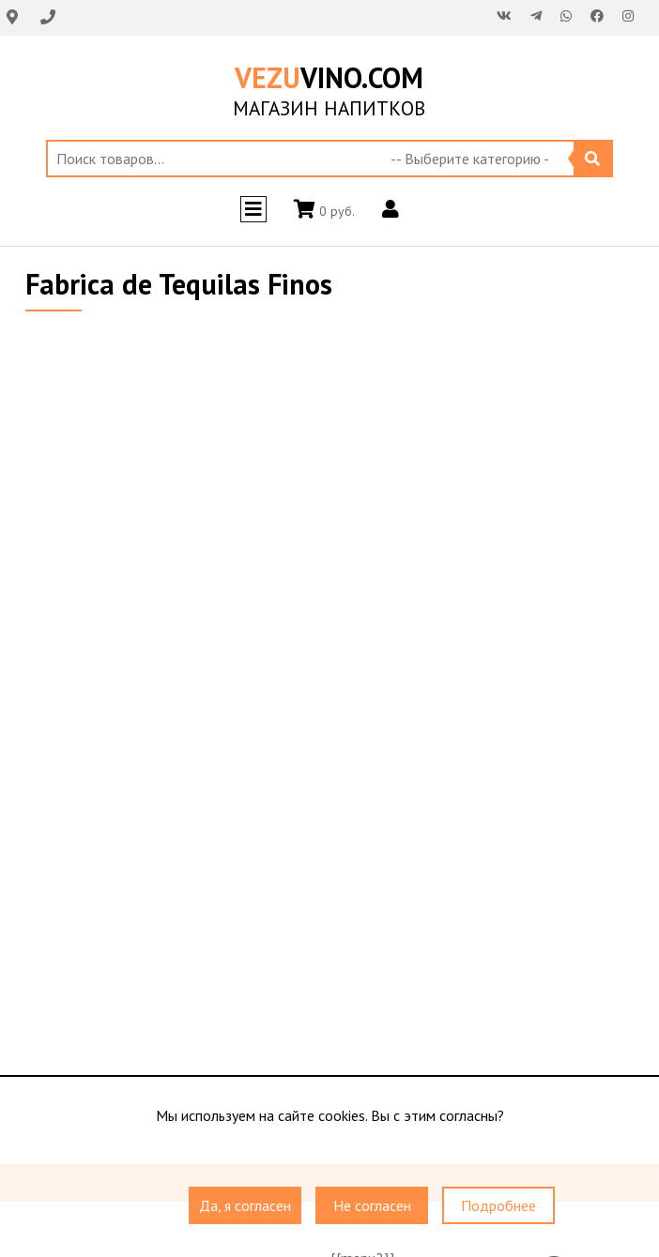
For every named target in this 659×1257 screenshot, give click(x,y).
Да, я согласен (245, 1205)
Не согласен (372, 1205)
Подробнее (498, 1205)
